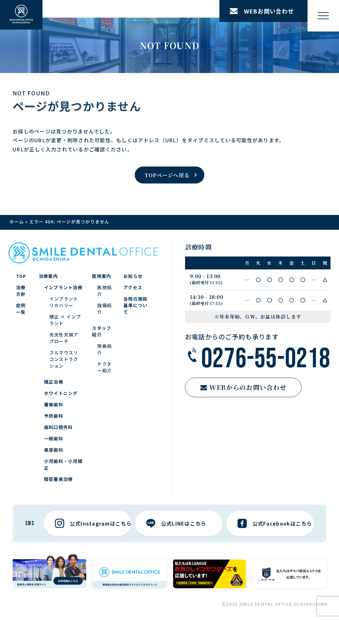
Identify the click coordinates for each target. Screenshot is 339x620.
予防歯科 (53, 416)
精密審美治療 (58, 479)
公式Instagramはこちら (93, 523)
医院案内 (101, 276)
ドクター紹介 (104, 367)
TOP (21, 276)
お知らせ (133, 276)
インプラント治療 (63, 287)
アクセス (132, 287)
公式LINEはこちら (176, 523)
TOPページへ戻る (166, 175)
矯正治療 (53, 382)
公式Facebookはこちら (274, 523)
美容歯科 (53, 450)
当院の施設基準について (135, 305)
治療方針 (21, 290)
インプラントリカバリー (63, 302)
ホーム (16, 221)
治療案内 (48, 276)
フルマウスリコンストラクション (63, 359)
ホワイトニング (61, 393)
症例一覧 (21, 308)
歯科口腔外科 (58, 427)
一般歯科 (53, 438)
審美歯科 (53, 404)
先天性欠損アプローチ (63, 337)
